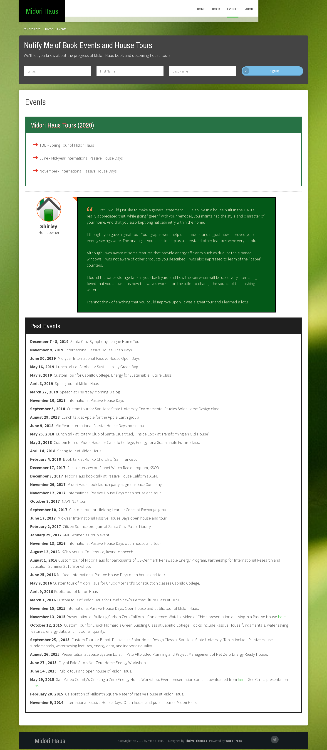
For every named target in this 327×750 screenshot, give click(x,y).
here (281, 617)
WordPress (233, 742)
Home (250, 9)
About (299, 9)
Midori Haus (42, 11)
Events (282, 9)
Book (265, 9)
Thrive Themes (196, 742)
